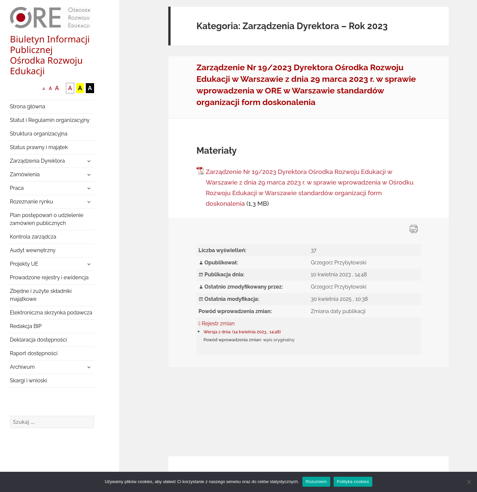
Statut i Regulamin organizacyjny (50, 120)
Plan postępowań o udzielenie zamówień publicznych (46, 219)
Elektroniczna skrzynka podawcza (51, 312)
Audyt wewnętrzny (33, 250)
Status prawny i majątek (39, 147)
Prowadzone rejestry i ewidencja (49, 277)
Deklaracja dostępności (38, 340)
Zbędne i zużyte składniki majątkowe (41, 295)
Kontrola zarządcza (33, 237)
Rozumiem (316, 481)
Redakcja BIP (26, 326)
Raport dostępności (34, 353)
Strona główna (27, 106)
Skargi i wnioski (28, 380)
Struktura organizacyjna (39, 134)
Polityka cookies (353, 481)
